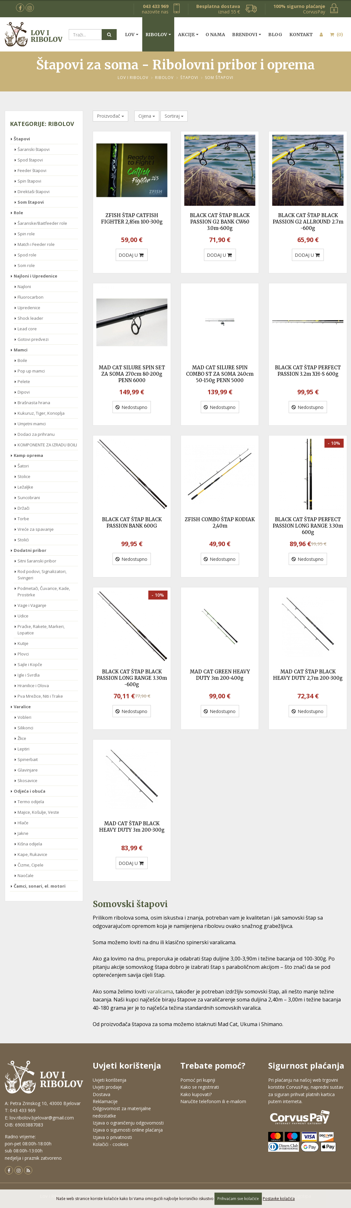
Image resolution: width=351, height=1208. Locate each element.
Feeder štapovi (32, 170)
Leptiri (23, 749)
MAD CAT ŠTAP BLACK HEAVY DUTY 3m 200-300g (132, 826)
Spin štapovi (29, 181)
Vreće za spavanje (36, 529)
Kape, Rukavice (32, 854)
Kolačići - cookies (111, 1144)
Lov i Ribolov (133, 77)
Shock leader (30, 318)
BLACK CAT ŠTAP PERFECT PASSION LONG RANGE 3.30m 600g (308, 525)
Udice (23, 616)
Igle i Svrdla (29, 675)
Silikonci (25, 728)
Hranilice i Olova (33, 685)
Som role (26, 265)
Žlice (22, 738)
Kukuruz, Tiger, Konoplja (41, 413)
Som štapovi (219, 77)
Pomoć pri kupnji (197, 1080)
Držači (23, 508)
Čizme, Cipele (30, 865)
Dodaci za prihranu (36, 434)
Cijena (146, 116)
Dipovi (24, 392)
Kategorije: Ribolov (42, 124)
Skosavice (27, 780)
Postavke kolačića (279, 1198)
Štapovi (189, 77)
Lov (130, 34)
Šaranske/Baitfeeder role (42, 223)
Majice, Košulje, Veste (38, 812)
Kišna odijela (30, 844)
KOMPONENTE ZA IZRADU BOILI (47, 445)
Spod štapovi (30, 160)
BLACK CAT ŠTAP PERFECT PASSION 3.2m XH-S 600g (308, 371)
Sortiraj (174, 116)
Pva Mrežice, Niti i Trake (40, 696)
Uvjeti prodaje (107, 1087)
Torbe (23, 519)
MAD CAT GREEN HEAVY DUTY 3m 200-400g (220, 675)
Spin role (26, 234)
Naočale (26, 875)
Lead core (27, 329)
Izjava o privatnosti (112, 1137)
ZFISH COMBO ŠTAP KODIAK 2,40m (220, 522)
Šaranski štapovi (34, 149)
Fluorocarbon (30, 297)
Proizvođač (110, 116)
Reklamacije (105, 1101)
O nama (215, 34)
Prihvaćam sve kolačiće (238, 1198)
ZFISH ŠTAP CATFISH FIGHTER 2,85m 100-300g (132, 218)
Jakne (23, 833)
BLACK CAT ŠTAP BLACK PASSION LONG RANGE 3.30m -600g (132, 678)
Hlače (23, 823)
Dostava (101, 1094)
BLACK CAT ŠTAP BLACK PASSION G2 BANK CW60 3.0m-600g (220, 221)
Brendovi (244, 34)
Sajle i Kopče (30, 664)
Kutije (23, 643)
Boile (22, 360)
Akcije (186, 34)
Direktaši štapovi (34, 191)
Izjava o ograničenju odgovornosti (128, 1123)
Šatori (23, 466)
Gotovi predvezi (33, 339)
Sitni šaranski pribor (37, 561)
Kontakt (301, 34)
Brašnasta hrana (34, 402)
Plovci (23, 654)
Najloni (24, 286)
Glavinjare (28, 770)
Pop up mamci (31, 371)
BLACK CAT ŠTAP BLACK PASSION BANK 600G (132, 522)
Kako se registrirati (199, 1087)
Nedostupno (131, 407)
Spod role (27, 255)
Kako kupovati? (196, 1094)
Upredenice (29, 307)
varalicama (160, 991)
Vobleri (24, 717)
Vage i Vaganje (32, 605)
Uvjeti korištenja (109, 1080)
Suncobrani (29, 497)
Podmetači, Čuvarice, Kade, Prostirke (44, 591)
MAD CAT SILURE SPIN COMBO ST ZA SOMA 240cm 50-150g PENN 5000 (220, 374)
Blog (275, 34)
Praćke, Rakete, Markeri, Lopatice (41, 630)
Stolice (24, 476)
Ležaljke (25, 487)
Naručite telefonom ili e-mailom (213, 1101)
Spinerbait (28, 759)
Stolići (23, 540)
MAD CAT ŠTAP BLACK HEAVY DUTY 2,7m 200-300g (308, 675)
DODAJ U (131, 255)
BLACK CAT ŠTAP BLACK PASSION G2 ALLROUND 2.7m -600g (308, 221)
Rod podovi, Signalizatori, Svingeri (42, 575)
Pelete (24, 381)
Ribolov (156, 34)
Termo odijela (31, 801)
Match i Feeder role (36, 244)
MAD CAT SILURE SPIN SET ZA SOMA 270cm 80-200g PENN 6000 (132, 374)
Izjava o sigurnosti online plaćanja (128, 1130)
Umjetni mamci (32, 424)
